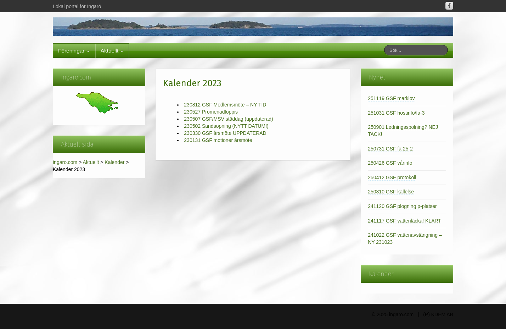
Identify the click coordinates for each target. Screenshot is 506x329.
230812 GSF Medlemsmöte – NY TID (225, 105)
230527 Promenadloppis (211, 112)
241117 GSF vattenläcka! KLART (404, 221)
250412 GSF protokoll (392, 177)
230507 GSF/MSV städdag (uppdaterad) (228, 119)
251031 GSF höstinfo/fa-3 (396, 113)
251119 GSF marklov (391, 98)
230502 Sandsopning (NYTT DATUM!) (226, 126)
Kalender (114, 162)
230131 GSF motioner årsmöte (218, 140)
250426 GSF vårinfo (390, 163)
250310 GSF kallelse (391, 191)
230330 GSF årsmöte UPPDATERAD (225, 133)
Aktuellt (112, 51)
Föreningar (74, 51)
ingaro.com (65, 162)
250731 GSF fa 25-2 (390, 149)
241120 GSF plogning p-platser (402, 206)
